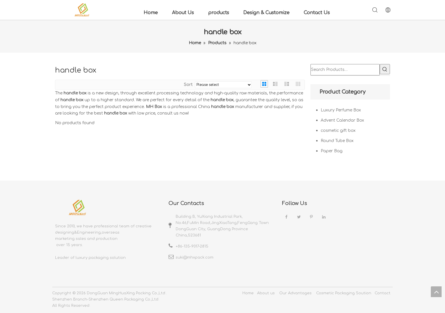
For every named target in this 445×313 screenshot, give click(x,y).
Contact (383, 293)
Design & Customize (266, 12)
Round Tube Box (337, 141)
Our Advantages (295, 293)
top (436, 291)
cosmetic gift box (338, 130)
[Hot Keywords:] (385, 69)
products (218, 12)
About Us (183, 12)
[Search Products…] (345, 69)
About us (266, 293)
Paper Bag (332, 151)
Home (151, 12)
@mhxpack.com (198, 257)
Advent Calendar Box (342, 120)
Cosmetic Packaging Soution (343, 293)
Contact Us (317, 12)
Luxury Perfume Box (341, 110)
